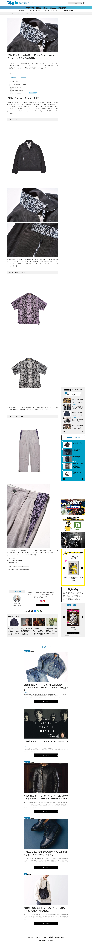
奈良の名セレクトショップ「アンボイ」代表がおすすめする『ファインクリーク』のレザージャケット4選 (46, 797)
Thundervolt (76, 394)
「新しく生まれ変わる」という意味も (18, 85)
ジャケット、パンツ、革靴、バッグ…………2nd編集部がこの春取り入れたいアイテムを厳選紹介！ (13, 632)
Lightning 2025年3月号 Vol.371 (21, 566)
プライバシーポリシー (41, 937)
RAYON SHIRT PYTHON (16, 91)
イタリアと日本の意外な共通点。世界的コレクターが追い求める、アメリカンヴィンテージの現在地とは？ (26, 632)
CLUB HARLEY (70, 394)
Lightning (13, 13)
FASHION (21, 10)
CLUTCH (78, 392)
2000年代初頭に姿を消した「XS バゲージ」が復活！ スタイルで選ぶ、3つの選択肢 (45, 909)
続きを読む (46, 701)
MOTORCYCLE (45, 10)
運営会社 (51, 937)
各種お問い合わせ (59, 937)
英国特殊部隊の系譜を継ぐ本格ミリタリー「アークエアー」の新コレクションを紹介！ (51, 631)
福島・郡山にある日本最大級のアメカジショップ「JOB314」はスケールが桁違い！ (77, 427)
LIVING (38, 10)
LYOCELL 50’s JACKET (16, 88)
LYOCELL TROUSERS (16, 93)
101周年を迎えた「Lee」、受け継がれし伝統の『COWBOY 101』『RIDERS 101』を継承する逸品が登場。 (46, 687)
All (66, 392)
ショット (13, 73)
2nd (74, 392)
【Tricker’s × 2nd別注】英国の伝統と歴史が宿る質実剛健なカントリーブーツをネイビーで (46, 853)
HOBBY (32, 10)
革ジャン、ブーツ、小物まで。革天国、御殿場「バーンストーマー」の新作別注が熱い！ (77, 401)
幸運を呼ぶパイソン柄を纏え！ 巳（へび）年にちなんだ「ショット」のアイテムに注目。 (33, 13)
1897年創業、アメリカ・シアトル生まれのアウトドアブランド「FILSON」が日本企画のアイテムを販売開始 (39, 632)
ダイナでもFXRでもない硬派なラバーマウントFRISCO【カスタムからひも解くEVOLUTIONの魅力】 (77, 421)
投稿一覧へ (42, 605)
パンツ (24, 73)
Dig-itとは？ (31, 937)
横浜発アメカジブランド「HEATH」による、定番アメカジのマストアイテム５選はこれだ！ (77, 414)
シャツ (19, 73)
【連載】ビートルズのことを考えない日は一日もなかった (46, 742)
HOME (8, 13)
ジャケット (30, 73)
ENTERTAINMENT (68, 10)
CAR (27, 10)
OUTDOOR (54, 10)
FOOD (60, 10)
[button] (64, 431)
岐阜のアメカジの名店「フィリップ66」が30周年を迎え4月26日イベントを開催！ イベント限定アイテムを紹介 (77, 407)
